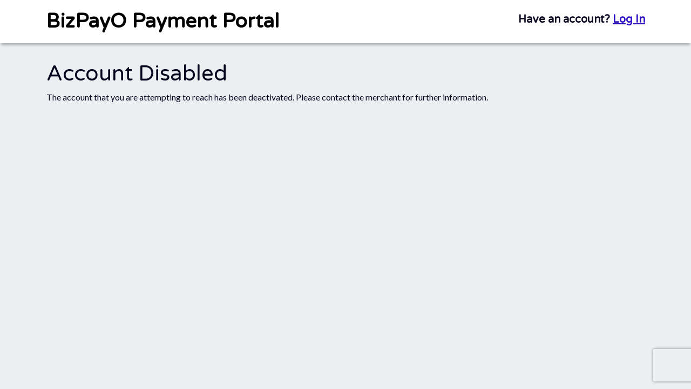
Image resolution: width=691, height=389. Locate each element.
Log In (629, 19)
